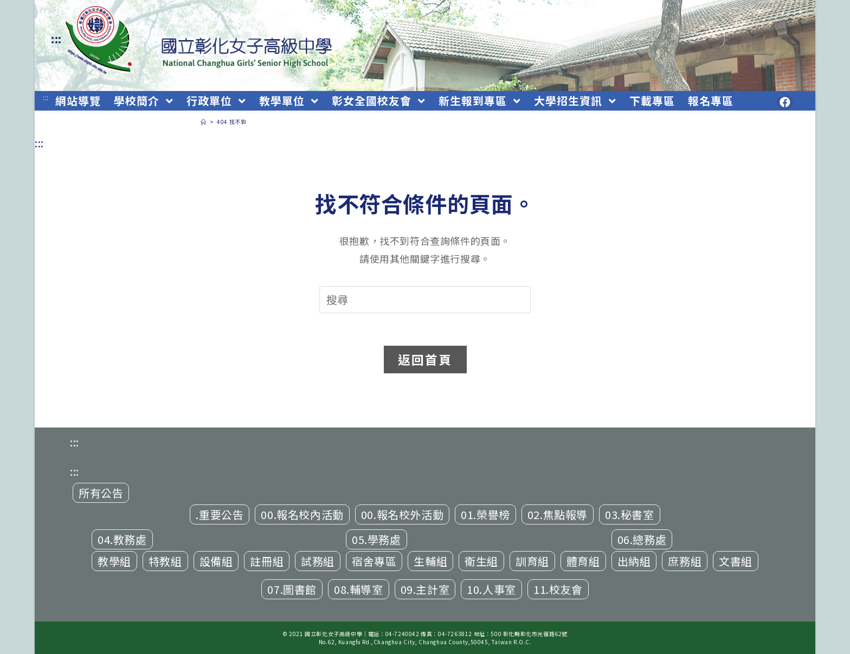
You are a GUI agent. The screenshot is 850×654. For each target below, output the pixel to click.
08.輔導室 (358, 589)
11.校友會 (558, 589)
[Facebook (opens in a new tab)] (785, 102)
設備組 (216, 561)
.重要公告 (219, 514)
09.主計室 (425, 589)
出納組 (634, 561)
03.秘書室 (629, 514)
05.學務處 (376, 539)
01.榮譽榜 (485, 514)
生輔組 (430, 561)
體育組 (583, 561)
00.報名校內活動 (302, 514)
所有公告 (101, 493)
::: (56, 39)
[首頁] (204, 122)
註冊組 (267, 561)
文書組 (735, 561)
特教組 (165, 561)
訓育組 (532, 561)
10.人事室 (491, 589)
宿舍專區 (374, 561)
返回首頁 (425, 359)
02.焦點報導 (557, 514)
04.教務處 (122, 539)
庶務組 (684, 561)
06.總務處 (642, 539)
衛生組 (481, 561)
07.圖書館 (292, 589)
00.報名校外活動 (402, 514)
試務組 (317, 561)
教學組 (114, 561)
